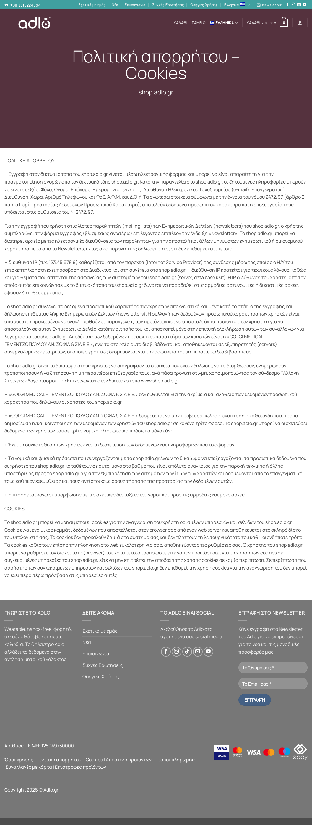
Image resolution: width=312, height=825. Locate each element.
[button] (269, 5)
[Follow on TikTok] (187, 652)
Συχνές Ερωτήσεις (168, 4)
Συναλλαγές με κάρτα (28, 767)
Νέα (115, 4)
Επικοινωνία (135, 4)
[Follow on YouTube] (304, 5)
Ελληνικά (237, 5)
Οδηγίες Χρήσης (203, 4)
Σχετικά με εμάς (91, 4)
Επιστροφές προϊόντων (80, 767)
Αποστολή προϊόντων (129, 759)
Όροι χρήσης (18, 759)
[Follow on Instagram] (293, 5)
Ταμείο (198, 22)
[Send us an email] (299, 5)
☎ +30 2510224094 (22, 5)
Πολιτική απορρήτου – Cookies (69, 759)
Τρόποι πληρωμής (175, 759)
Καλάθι (181, 22)
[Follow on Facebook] (288, 5)
